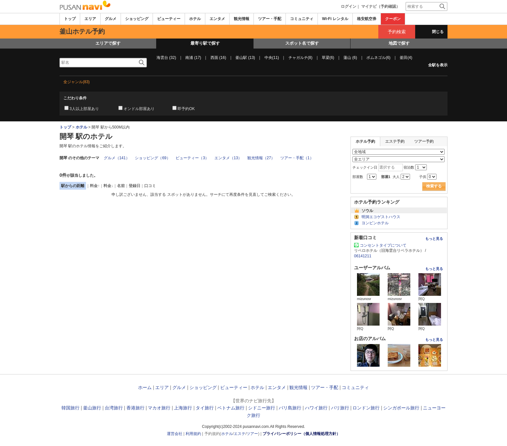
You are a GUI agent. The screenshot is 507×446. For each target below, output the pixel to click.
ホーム (145, 387)
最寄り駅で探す (205, 43)
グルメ (110, 19)
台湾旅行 (114, 407)
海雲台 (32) (166, 57)
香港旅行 (135, 407)
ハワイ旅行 (316, 407)
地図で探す (399, 43)
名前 (121, 186)
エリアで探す (108, 43)
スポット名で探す (302, 43)
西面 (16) (218, 57)
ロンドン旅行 (366, 407)
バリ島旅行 (290, 407)
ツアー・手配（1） (297, 158)
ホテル (195, 19)
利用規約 (193, 433)
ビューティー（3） (192, 158)
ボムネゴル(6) (378, 57)
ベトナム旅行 (230, 407)
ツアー (252, 433)
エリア (90, 19)
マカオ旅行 (159, 407)
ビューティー (168, 19)
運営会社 (174, 433)
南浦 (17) (193, 57)
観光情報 (241, 19)
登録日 (134, 186)
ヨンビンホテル (375, 223)
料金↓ (108, 186)
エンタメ (217, 19)
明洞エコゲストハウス (380, 217)
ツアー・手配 (269, 19)
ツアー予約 (424, 141)
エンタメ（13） (228, 158)
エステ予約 (395, 141)
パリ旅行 (340, 407)
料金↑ (95, 186)
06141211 (362, 256)
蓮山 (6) (350, 57)
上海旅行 (183, 407)
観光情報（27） (261, 158)
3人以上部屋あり (84, 108)
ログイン (348, 6)
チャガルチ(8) (300, 57)
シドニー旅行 (261, 407)
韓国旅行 (70, 407)
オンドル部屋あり (139, 108)
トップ (70, 19)
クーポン (393, 19)
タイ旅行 (205, 407)
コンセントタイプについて (383, 245)
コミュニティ (301, 19)
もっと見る (434, 238)
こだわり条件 (75, 98)
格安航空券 (366, 19)
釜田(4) (406, 57)
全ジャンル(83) (76, 82)
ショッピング (136, 19)
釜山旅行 (92, 407)
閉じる (438, 31)
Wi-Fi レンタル (335, 19)
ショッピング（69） (152, 158)
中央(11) (271, 57)
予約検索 (397, 31)
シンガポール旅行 (401, 407)
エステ (239, 433)
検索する (434, 186)
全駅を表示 (438, 65)
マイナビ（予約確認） (380, 6)
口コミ (150, 186)
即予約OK (186, 108)
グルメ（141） (117, 158)
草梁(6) (328, 57)
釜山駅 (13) (245, 57)
